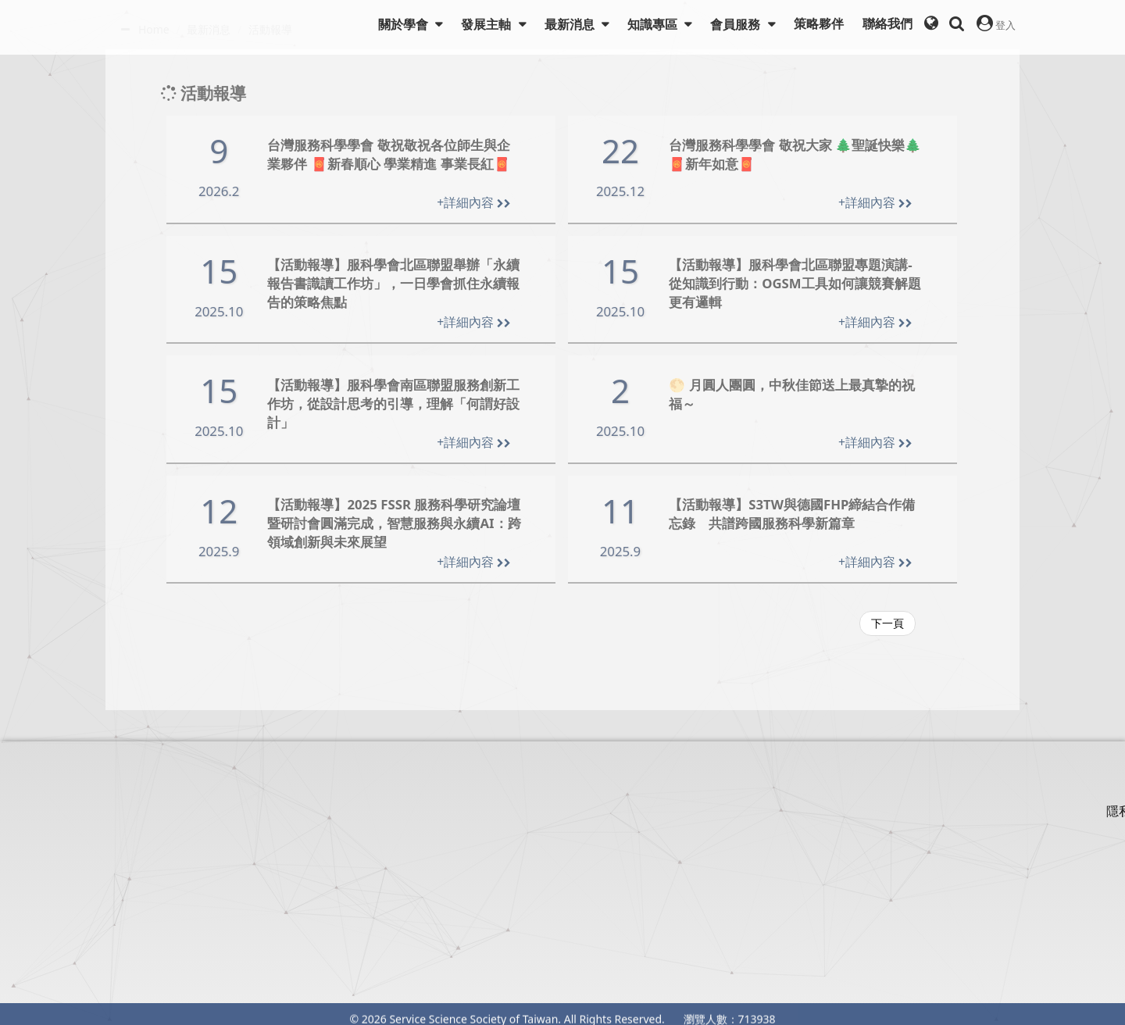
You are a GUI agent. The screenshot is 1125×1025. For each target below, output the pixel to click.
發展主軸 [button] (487, 24)
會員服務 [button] (736, 24)
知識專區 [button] (653, 24)
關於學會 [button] (404, 24)
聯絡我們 (887, 23)
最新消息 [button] (571, 24)
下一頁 (887, 623)
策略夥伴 (819, 23)
